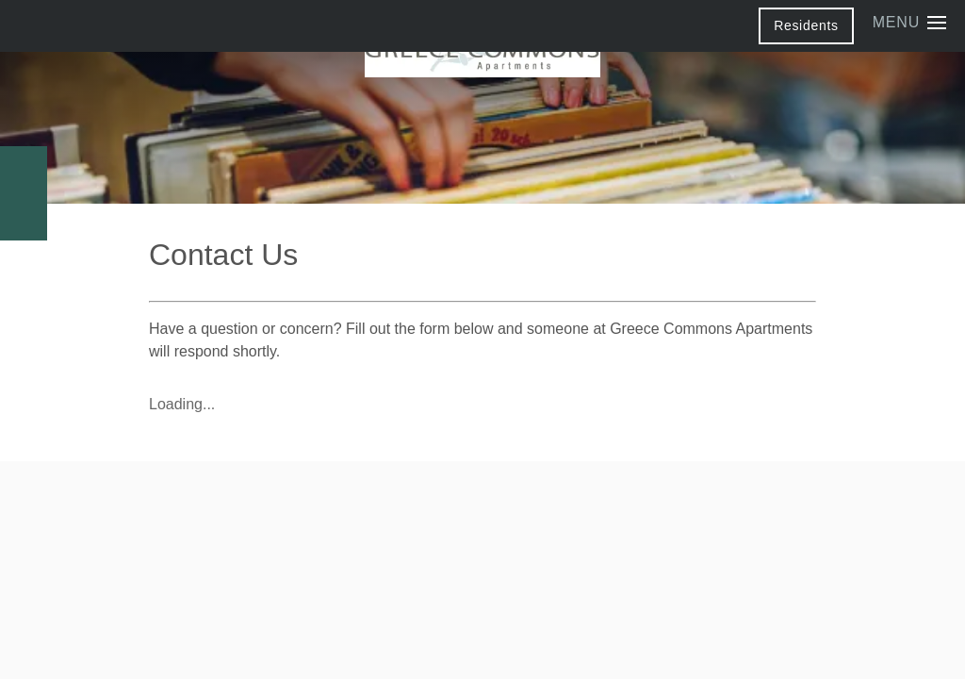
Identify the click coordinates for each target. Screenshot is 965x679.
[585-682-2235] (23, 169)
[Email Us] (23, 216)
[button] (806, 25)
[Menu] (909, 22)
